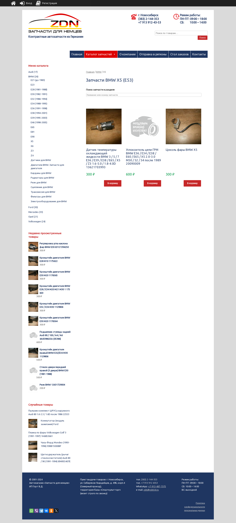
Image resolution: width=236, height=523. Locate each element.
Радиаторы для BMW (42, 177)
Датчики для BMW (41, 160)
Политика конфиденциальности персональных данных (194, 506)
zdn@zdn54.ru (151, 490)
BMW (98, 72)
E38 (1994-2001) (39, 113)
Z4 (32, 155)
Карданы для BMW (41, 173)
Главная (77, 54)
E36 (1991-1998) (39, 108)
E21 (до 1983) (38, 80)
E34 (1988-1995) (39, 103)
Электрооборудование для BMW (49, 201)
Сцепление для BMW (42, 187)
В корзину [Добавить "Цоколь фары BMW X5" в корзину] (192, 183)
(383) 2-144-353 (149, 479)
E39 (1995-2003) (39, 117)
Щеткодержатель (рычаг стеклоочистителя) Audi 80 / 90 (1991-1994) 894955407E (55, 458)
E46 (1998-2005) (39, 122)
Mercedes (35, 212)
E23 (32, 84)
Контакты (199, 54)
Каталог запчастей (99, 54)
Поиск (202, 37)
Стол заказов (179, 54)
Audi (33, 72)
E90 (32, 136)
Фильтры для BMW (41, 196)
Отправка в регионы (153, 54)
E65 (32, 127)
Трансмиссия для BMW (43, 192)
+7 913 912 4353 (149, 483)
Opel (33, 216)
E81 (32, 132)
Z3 (32, 150)
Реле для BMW (38, 182)
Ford (33, 207)
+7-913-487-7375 (157, 486)
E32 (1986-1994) (39, 99)
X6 (32, 146)
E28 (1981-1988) (39, 89)
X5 (32, 141)
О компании (127, 54)
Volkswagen (36, 221)
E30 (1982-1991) (39, 94)
